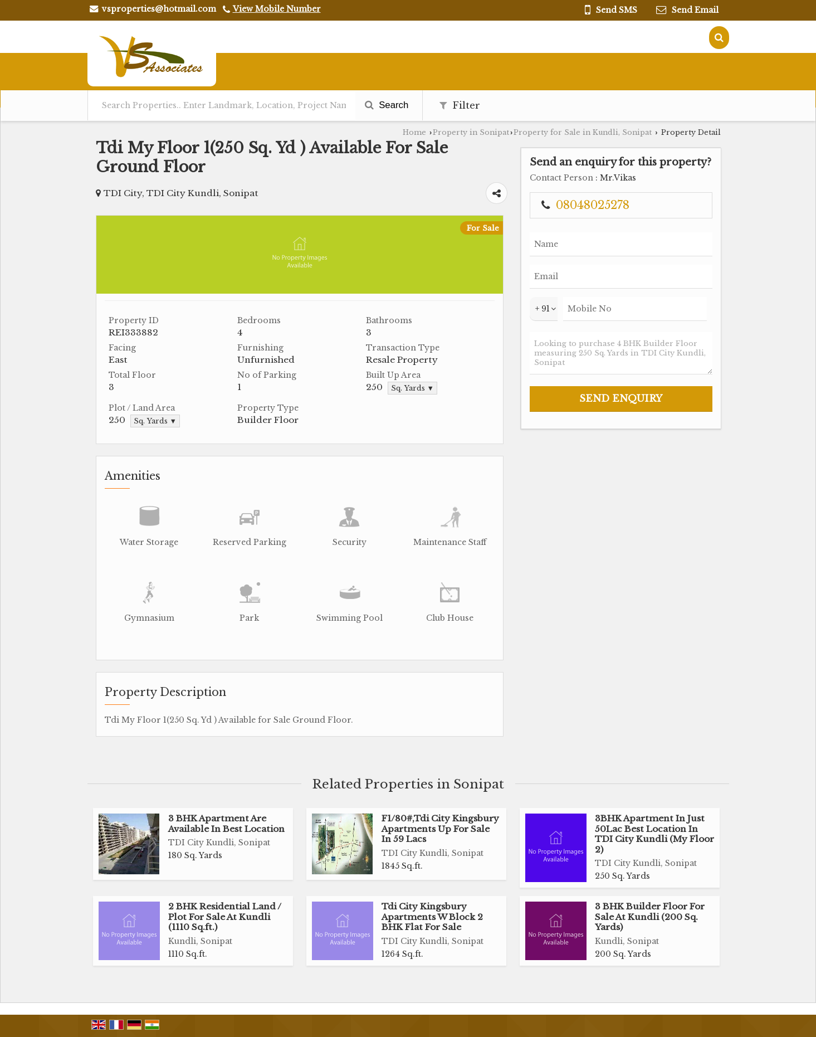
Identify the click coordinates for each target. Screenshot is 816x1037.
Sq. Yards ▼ (412, 388)
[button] (277, 9)
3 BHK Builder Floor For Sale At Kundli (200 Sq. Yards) (650, 916)
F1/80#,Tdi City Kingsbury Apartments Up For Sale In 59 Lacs (440, 828)
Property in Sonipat (471, 132)
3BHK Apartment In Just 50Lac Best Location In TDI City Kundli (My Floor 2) (654, 833)
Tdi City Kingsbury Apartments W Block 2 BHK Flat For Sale (432, 916)
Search (387, 105)
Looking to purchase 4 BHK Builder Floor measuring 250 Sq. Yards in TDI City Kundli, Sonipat (621, 353)
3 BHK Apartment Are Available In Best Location (226, 823)
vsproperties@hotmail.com (159, 9)
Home (414, 132)
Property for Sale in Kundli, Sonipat (583, 132)
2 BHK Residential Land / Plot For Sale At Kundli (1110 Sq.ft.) (224, 916)
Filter (459, 105)
